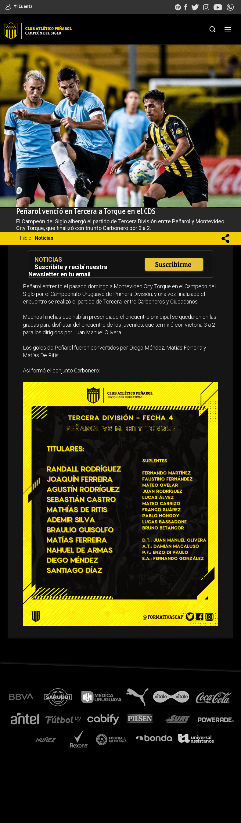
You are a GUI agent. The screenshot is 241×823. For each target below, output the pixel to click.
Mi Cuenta (19, 6)
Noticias (44, 238)
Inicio (25, 238)
